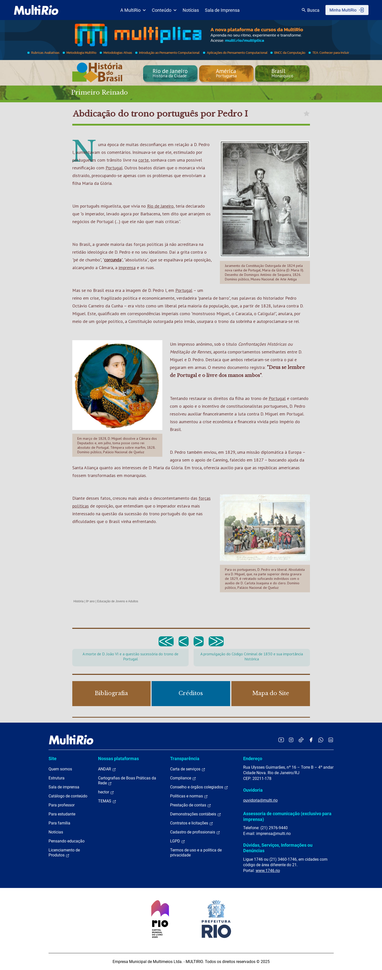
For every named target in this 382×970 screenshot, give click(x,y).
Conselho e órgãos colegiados (199, 787)
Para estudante (62, 814)
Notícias (191, 10)
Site (53, 758)
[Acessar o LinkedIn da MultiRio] (331, 740)
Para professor (62, 805)
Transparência (184, 758)
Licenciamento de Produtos (64, 853)
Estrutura (57, 778)
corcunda (112, 260)
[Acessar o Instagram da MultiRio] (291, 740)
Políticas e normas (189, 796)
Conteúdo (164, 10)
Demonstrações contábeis (195, 814)
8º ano (90, 601)
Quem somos (60, 769)
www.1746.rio (268, 870)
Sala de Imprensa (222, 10)
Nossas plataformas (118, 758)
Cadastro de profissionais (195, 832)
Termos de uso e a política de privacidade (196, 852)
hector (106, 792)
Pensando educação (67, 841)
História (79, 601)
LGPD (177, 841)
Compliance (183, 778)
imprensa (127, 267)
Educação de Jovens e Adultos (117, 601)
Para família (59, 823)
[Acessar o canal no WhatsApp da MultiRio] (321, 740)
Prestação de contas (190, 805)
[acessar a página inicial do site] (36, 10)
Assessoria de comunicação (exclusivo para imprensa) (287, 816)
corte (143, 160)
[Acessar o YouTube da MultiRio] (281, 740)
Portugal (114, 168)
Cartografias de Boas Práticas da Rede (127, 781)
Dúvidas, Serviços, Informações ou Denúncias (277, 847)
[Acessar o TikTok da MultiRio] (301, 740)
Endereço (252, 758)
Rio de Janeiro (160, 206)
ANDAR (107, 769)
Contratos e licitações (191, 823)
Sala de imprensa (64, 787)
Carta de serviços (187, 769)
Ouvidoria (253, 790)
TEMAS (107, 801)
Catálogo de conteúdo (68, 796)
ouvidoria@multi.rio (260, 800)
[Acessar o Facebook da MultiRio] (311, 740)
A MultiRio (133, 10)
